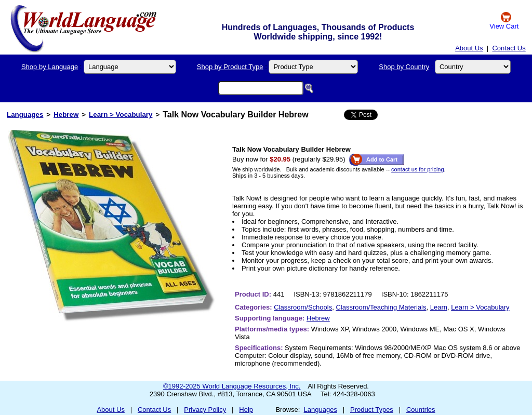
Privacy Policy (205, 409)
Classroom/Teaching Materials (381, 307)
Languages (25, 114)
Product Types (371, 409)
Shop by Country (404, 67)
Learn (438, 307)
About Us (469, 48)
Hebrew (66, 114)
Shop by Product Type (230, 67)
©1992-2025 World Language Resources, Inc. (231, 386)
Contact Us (508, 48)
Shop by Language (49, 67)
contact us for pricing (417, 169)
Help (246, 409)
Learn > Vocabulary (120, 114)
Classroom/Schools (303, 307)
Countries (420, 409)
